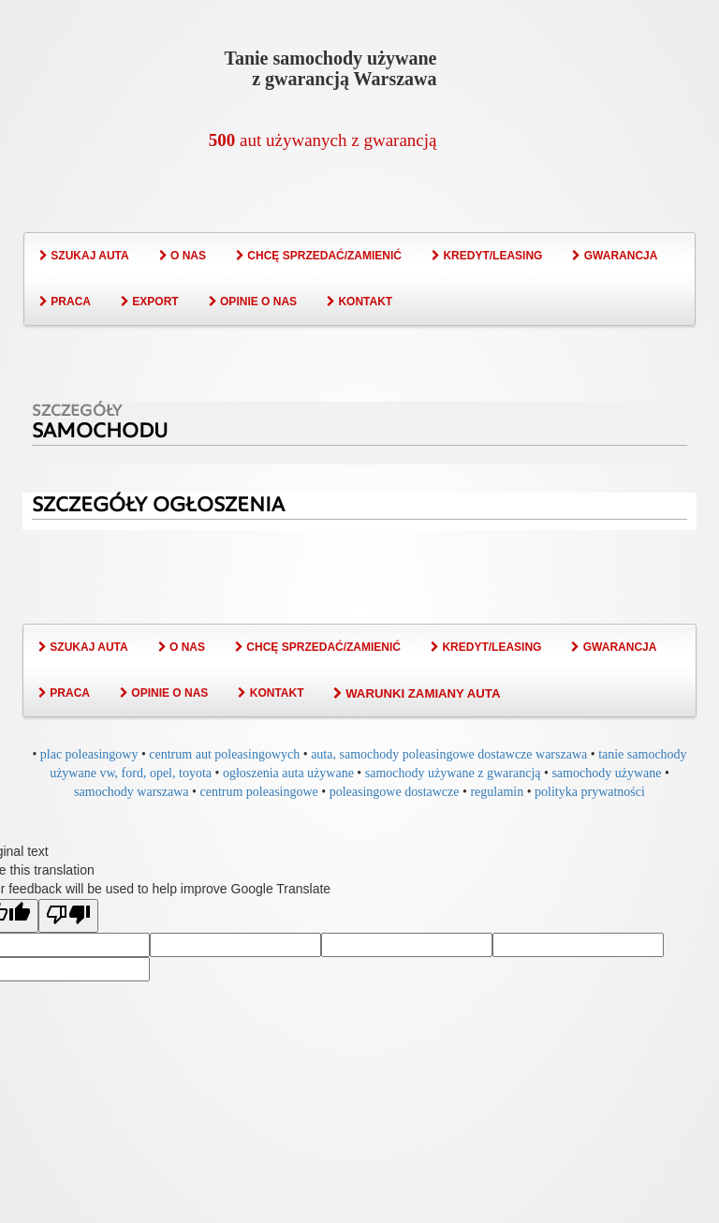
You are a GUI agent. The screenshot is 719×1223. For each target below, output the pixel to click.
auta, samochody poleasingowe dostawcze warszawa (449, 754)
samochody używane (606, 773)
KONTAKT (359, 301)
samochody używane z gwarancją (453, 773)
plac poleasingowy (89, 754)
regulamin (496, 792)
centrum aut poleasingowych (224, 754)
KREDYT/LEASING (487, 255)
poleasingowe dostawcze (395, 792)
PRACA (65, 301)
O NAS (182, 255)
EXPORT (150, 301)
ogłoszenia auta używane (288, 773)
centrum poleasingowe (258, 792)
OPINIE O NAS (253, 301)
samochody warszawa (131, 792)
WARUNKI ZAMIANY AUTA (416, 693)
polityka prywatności (590, 792)
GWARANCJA (614, 255)
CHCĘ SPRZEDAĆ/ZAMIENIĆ (319, 255)
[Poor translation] (68, 916)
